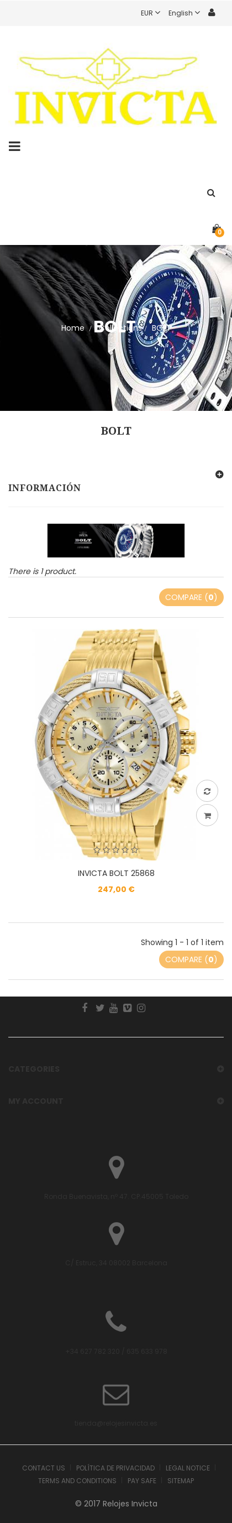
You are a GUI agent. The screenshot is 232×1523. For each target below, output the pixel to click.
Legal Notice (188, 1468)
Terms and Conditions (77, 1480)
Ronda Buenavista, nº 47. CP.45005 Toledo (116, 1196)
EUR (154, 13)
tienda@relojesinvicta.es (116, 1423)
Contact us (43, 1468)
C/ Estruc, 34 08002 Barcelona (116, 1263)
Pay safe (142, 1480)
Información (44, 488)
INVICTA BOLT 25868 (116, 873)
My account (36, 1101)
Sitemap (180, 1480)
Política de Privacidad (115, 1468)
